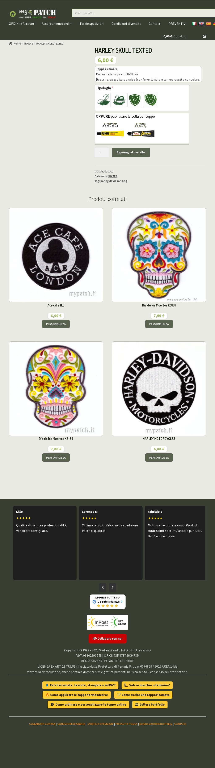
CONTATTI (180, 724)
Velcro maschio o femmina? (147, 685)
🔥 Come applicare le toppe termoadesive (77, 695)
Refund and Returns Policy (155, 724)
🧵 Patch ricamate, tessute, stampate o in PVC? (80, 685)
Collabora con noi (107, 638)
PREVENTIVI (177, 23)
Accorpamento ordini (57, 23)
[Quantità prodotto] (102, 152)
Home (17, 43)
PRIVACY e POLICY (126, 724)
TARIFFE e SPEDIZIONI (100, 724)
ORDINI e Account (21, 23)
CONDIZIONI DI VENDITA (71, 724)
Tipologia (104, 87)
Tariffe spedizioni (92, 23)
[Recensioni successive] (112, 587)
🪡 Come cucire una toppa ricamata (143, 695)
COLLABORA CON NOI (42, 724)
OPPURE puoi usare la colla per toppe (125, 116)
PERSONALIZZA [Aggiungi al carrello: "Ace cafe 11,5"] (56, 324)
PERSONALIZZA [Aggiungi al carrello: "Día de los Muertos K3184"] (56, 457)
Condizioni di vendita (126, 23)
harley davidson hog (113, 181)
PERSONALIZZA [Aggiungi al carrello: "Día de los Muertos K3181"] (159, 324)
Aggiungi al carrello (131, 152)
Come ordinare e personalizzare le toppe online (88, 704)
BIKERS (28, 43)
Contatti (155, 23)
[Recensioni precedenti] (102, 587)
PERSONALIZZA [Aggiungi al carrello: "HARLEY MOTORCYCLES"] (159, 457)
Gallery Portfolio (150, 704)
